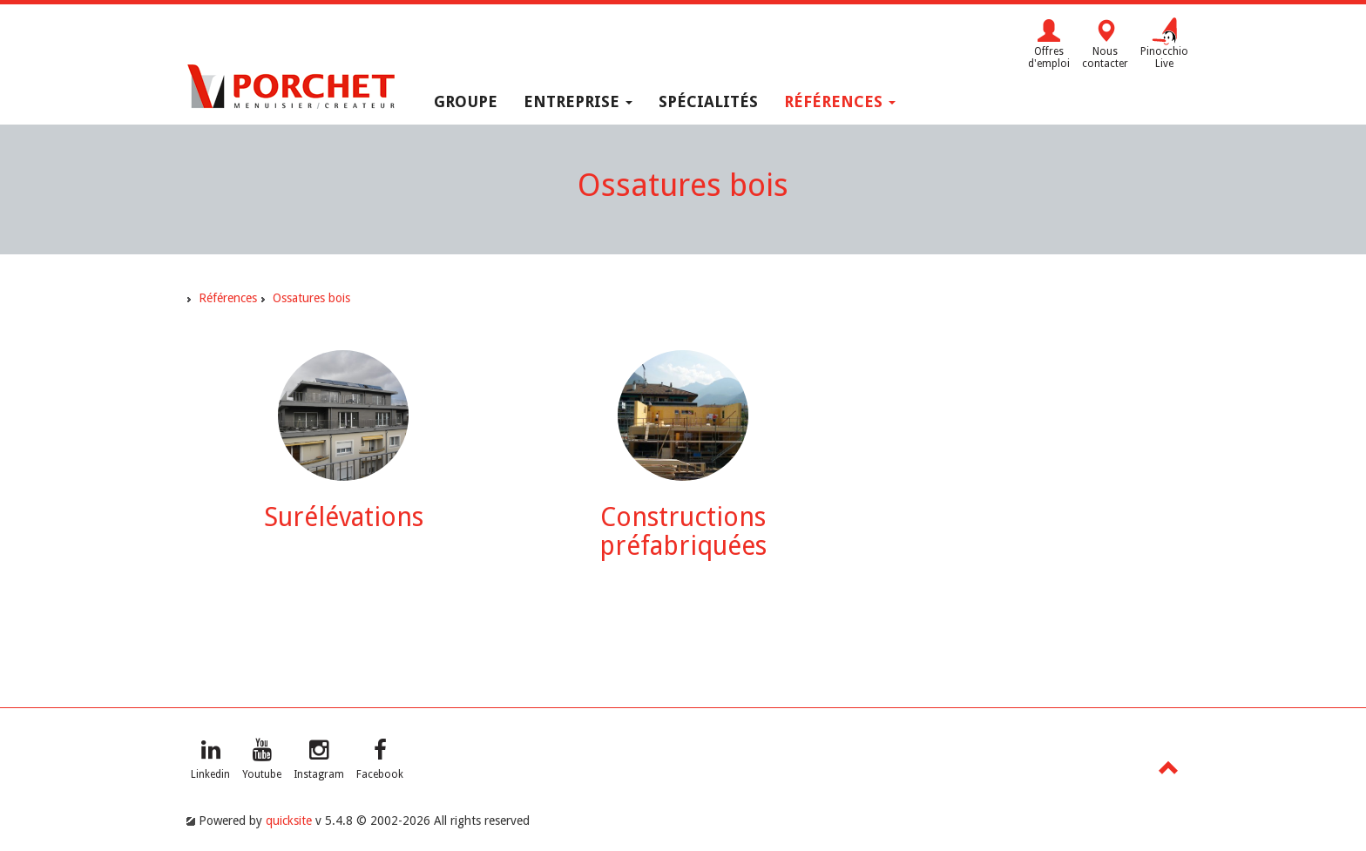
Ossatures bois (311, 298)
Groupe (465, 101)
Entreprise (578, 101)
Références (840, 101)
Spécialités (708, 101)
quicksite (289, 820)
